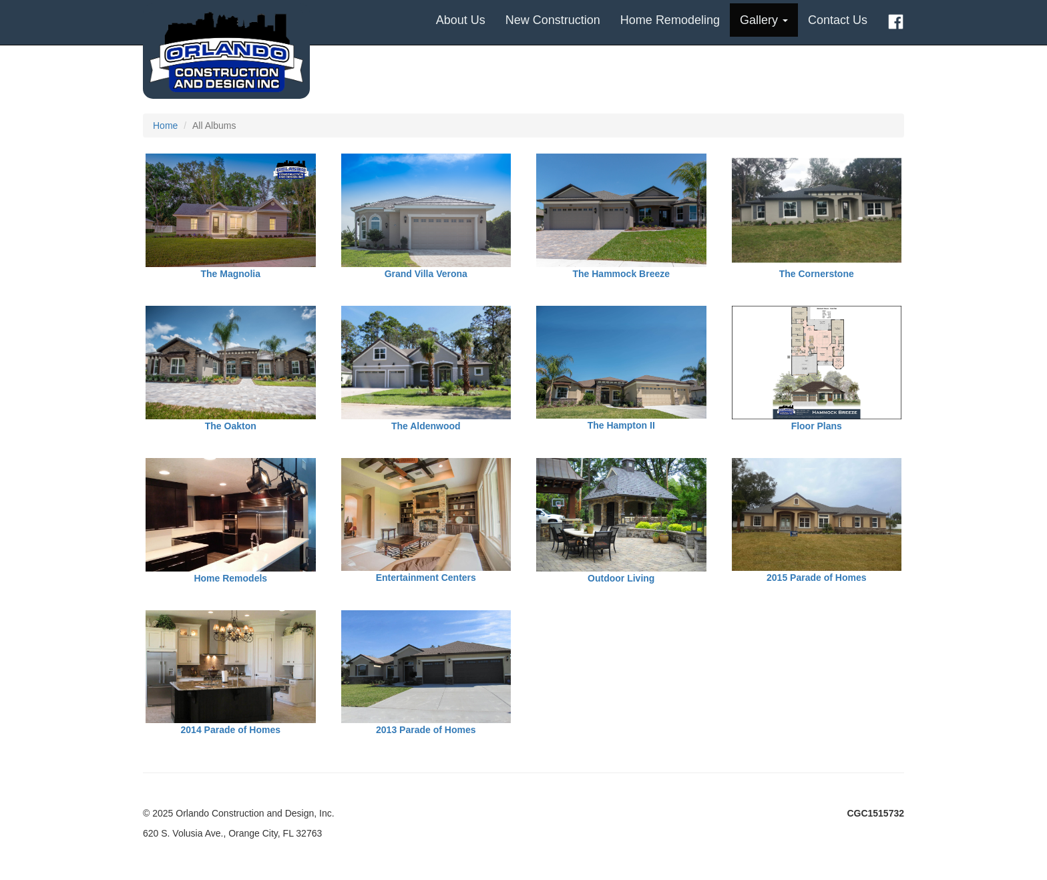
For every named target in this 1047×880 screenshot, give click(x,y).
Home (165, 125)
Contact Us (837, 20)
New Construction (552, 20)
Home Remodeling (670, 20)
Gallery (764, 20)
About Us (460, 20)
